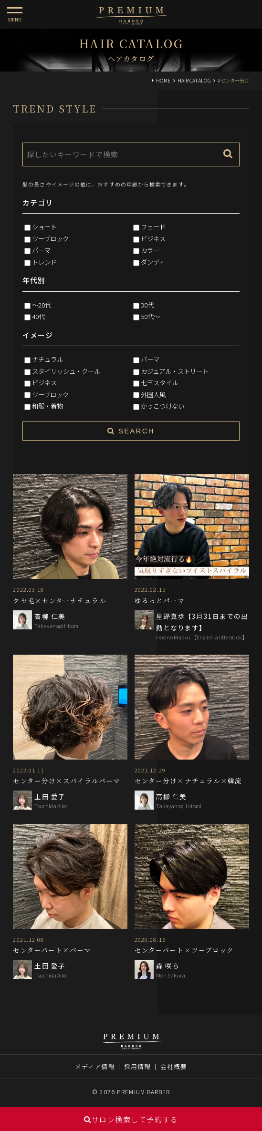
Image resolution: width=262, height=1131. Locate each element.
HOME (163, 80)
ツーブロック (50, 238)
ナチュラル (47, 359)
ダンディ (153, 262)
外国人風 (153, 394)
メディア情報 (95, 1066)
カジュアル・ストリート (175, 371)
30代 (147, 304)
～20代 (41, 304)
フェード (153, 226)
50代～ (150, 316)
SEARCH (130, 431)
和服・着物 (47, 406)
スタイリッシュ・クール (66, 371)
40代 (38, 316)
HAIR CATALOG (194, 80)
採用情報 (137, 1066)
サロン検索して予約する (131, 1119)
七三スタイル (159, 382)
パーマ (41, 250)
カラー (150, 250)
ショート (44, 226)
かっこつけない (162, 406)
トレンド (44, 262)
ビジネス (153, 238)
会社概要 (173, 1066)
